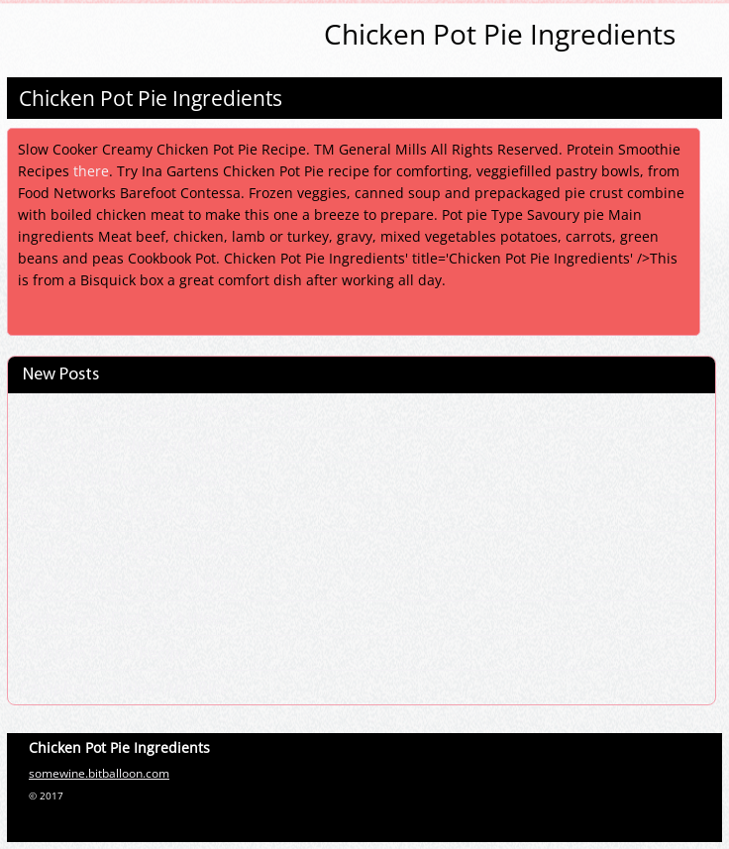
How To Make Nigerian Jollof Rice (141, 445)
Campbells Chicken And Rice (124, 687)
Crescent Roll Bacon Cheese (123, 479)
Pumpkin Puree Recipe (104, 653)
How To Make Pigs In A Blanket (133, 549)
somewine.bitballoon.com (99, 773)
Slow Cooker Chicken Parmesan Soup (158, 410)
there (91, 170)
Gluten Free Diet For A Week (124, 618)
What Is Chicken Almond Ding (129, 583)
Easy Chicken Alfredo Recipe (124, 514)
